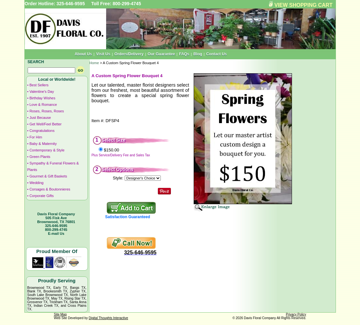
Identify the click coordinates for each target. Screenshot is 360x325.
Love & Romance (43, 104)
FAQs (184, 54)
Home (94, 63)
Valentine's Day (41, 91)
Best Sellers (38, 85)
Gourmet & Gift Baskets (48, 176)
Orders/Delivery (129, 54)
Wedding (36, 183)
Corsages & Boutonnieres (49, 189)
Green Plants (39, 157)
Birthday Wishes (42, 98)
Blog (197, 54)
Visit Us (103, 54)
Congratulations (41, 131)
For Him (35, 137)
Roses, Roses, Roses (46, 111)
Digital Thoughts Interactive (108, 318)
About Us (83, 54)
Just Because (40, 118)
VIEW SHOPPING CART (303, 5)
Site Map (60, 314)
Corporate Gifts (41, 196)
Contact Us (216, 54)
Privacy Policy (296, 314)
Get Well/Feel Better (45, 124)
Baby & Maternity (43, 144)
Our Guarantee (161, 54)
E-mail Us (56, 233)
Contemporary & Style (46, 150)
